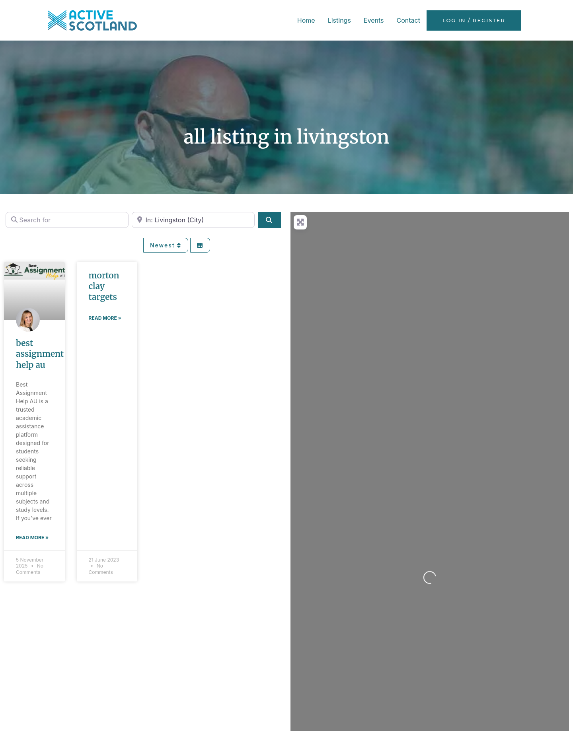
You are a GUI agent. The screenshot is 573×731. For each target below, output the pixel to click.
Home (306, 20)
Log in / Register (473, 20)
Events (374, 20)
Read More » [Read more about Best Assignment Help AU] (32, 537)
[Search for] (67, 220)
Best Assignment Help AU (40, 354)
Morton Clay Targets (104, 286)
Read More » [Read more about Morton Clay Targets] (105, 318)
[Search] (269, 220)
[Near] (193, 220)
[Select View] (200, 245)
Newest (165, 245)
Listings (339, 20)
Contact (408, 20)
